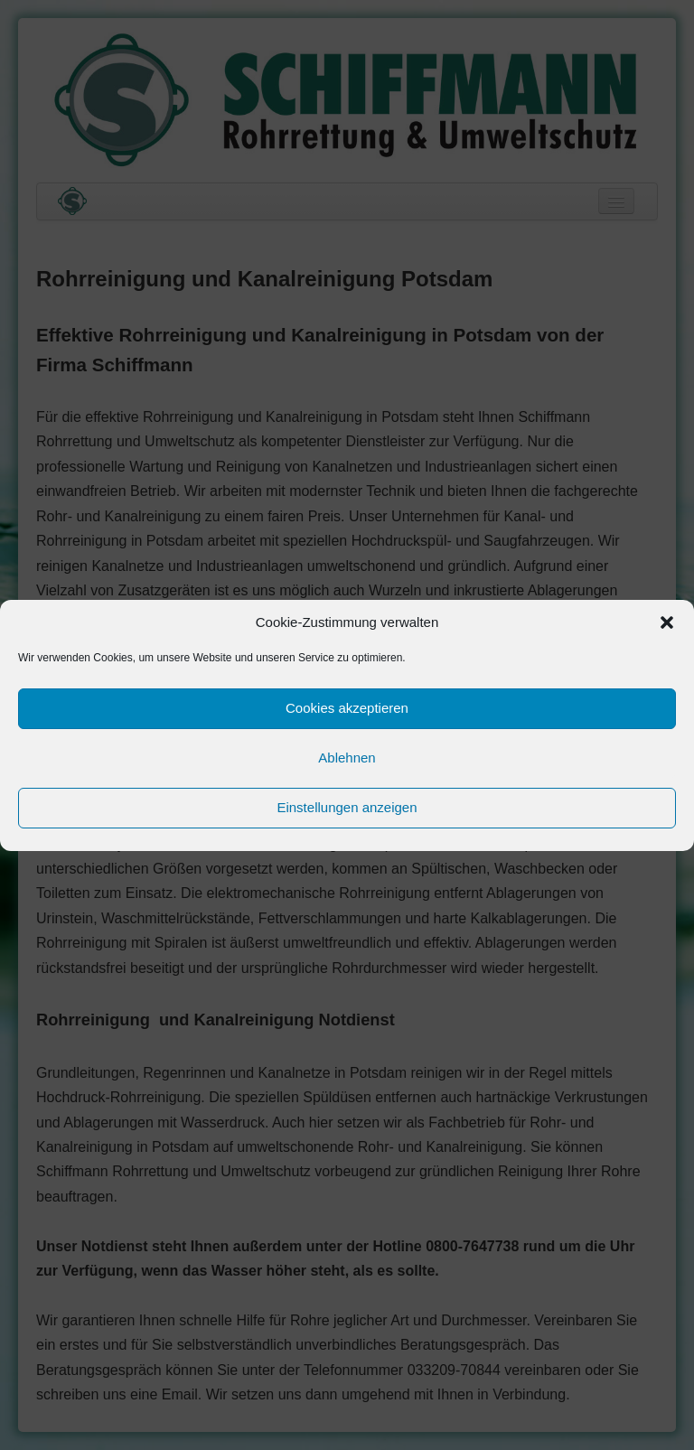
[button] (667, 622)
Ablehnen (346, 757)
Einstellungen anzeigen (347, 807)
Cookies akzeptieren (347, 708)
